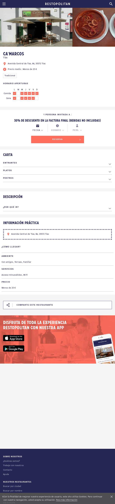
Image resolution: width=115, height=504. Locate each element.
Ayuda (6, 474)
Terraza (18, 262)
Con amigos (7, 262)
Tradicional (10, 75)
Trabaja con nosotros (13, 465)
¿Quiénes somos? (11, 461)
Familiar (27, 262)
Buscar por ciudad (12, 486)
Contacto (7, 470)
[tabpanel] (36, 28)
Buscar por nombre (12, 491)
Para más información (66, 500)
